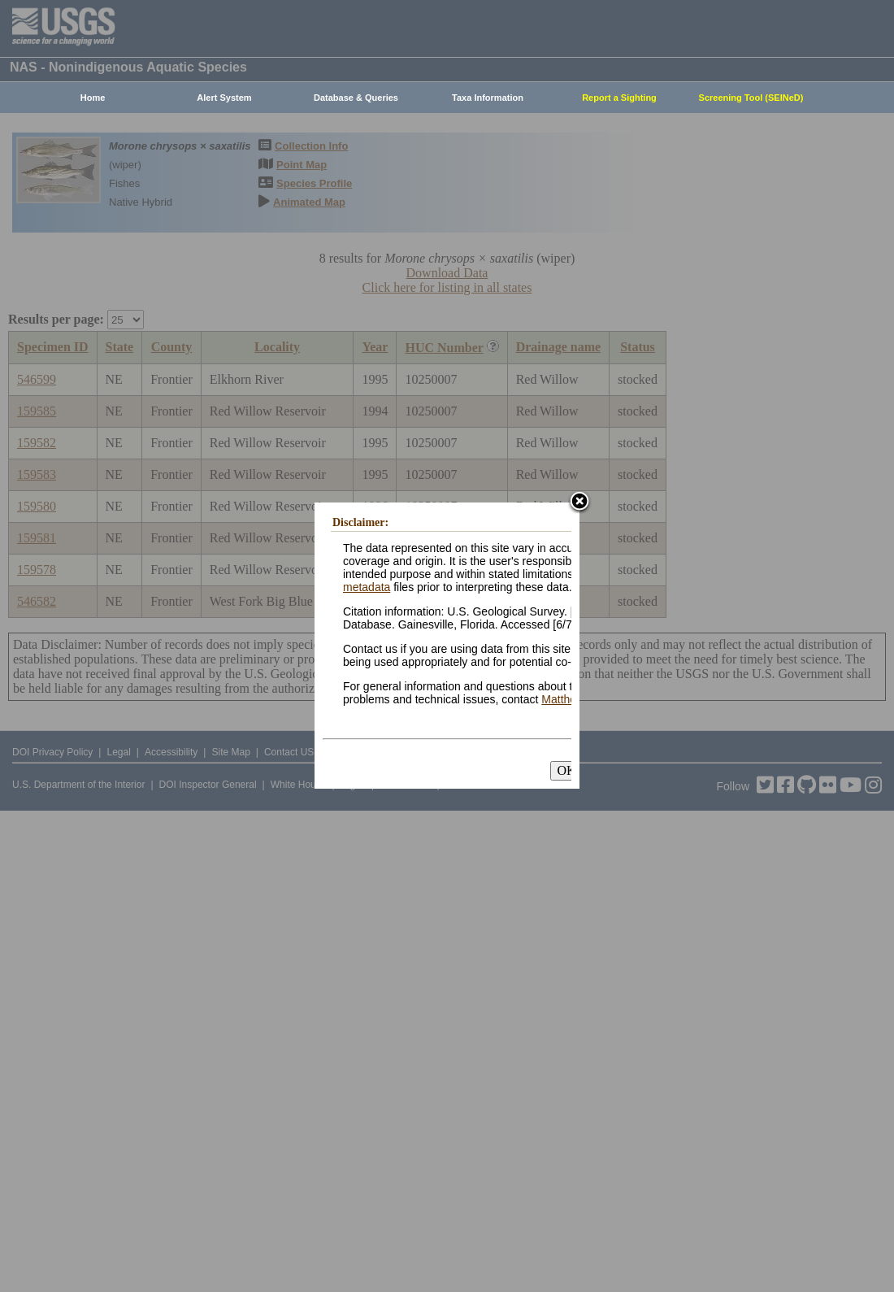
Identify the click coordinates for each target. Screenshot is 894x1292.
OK (566, 770)
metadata (366, 587)
